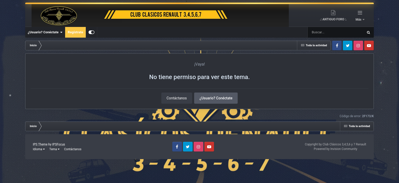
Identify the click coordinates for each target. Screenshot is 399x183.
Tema (54, 149)
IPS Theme (40, 144)
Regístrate (75, 32)
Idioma (39, 149)
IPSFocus (58, 144)
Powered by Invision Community (335, 149)
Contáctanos (177, 98)
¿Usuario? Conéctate (45, 32)
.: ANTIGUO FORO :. (333, 19)
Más (358, 19)
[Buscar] (320, 32)
